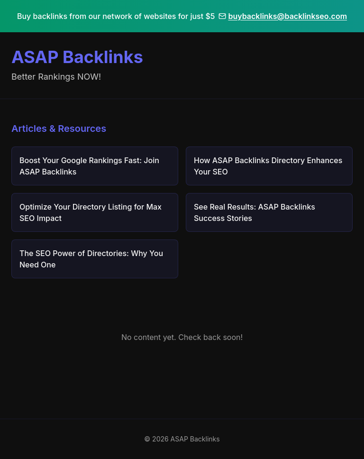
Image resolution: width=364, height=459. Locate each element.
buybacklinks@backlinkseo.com (282, 16)
